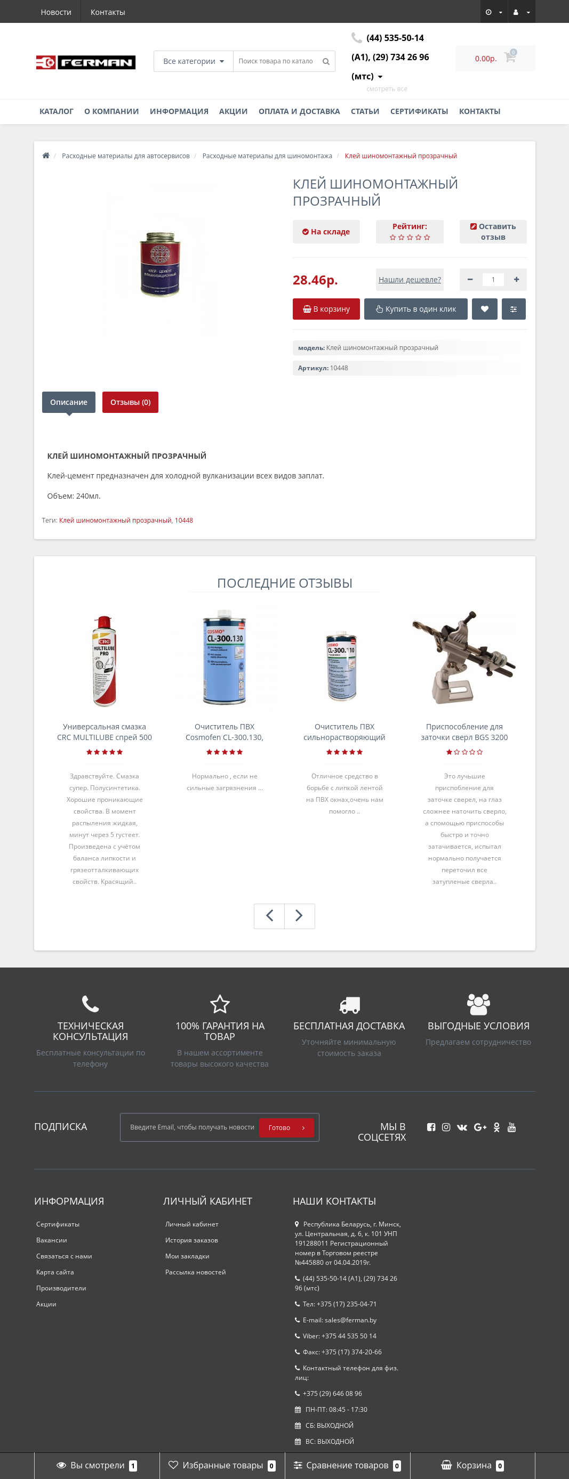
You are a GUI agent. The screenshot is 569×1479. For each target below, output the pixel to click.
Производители (61, 1288)
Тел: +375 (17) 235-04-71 (336, 1304)
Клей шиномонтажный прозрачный (115, 520)
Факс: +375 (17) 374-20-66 (338, 1351)
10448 (184, 520)
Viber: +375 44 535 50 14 (335, 1335)
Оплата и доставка (299, 111)
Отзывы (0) (132, 402)
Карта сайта (55, 1272)
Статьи (365, 111)
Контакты (108, 12)
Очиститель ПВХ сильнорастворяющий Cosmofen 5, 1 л (344, 732)
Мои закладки (187, 1256)
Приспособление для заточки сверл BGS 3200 (464, 731)
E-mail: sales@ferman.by (335, 1319)
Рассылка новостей (195, 1272)
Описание (68, 402)
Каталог (56, 111)
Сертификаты (419, 111)
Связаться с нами (64, 1256)
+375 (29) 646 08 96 (328, 1393)
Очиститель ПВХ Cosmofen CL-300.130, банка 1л (224, 732)
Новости (56, 12)
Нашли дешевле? (410, 279)
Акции (233, 111)
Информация (179, 111)
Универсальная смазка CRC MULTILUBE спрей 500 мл (104, 732)
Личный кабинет (192, 1224)
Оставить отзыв (497, 231)
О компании (111, 111)
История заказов (191, 1240)
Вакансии (51, 1240)
